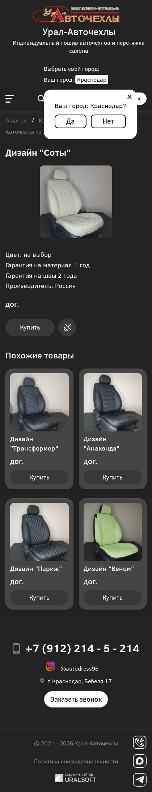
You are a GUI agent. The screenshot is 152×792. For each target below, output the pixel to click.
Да (70, 120)
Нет (108, 120)
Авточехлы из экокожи (35, 132)
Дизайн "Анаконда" (101, 443)
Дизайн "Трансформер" (34, 443)
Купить (30, 327)
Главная (16, 120)
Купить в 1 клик (67, 327)
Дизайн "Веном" (109, 568)
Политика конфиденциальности (76, 761)
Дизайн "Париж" (36, 568)
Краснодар (91, 79)
